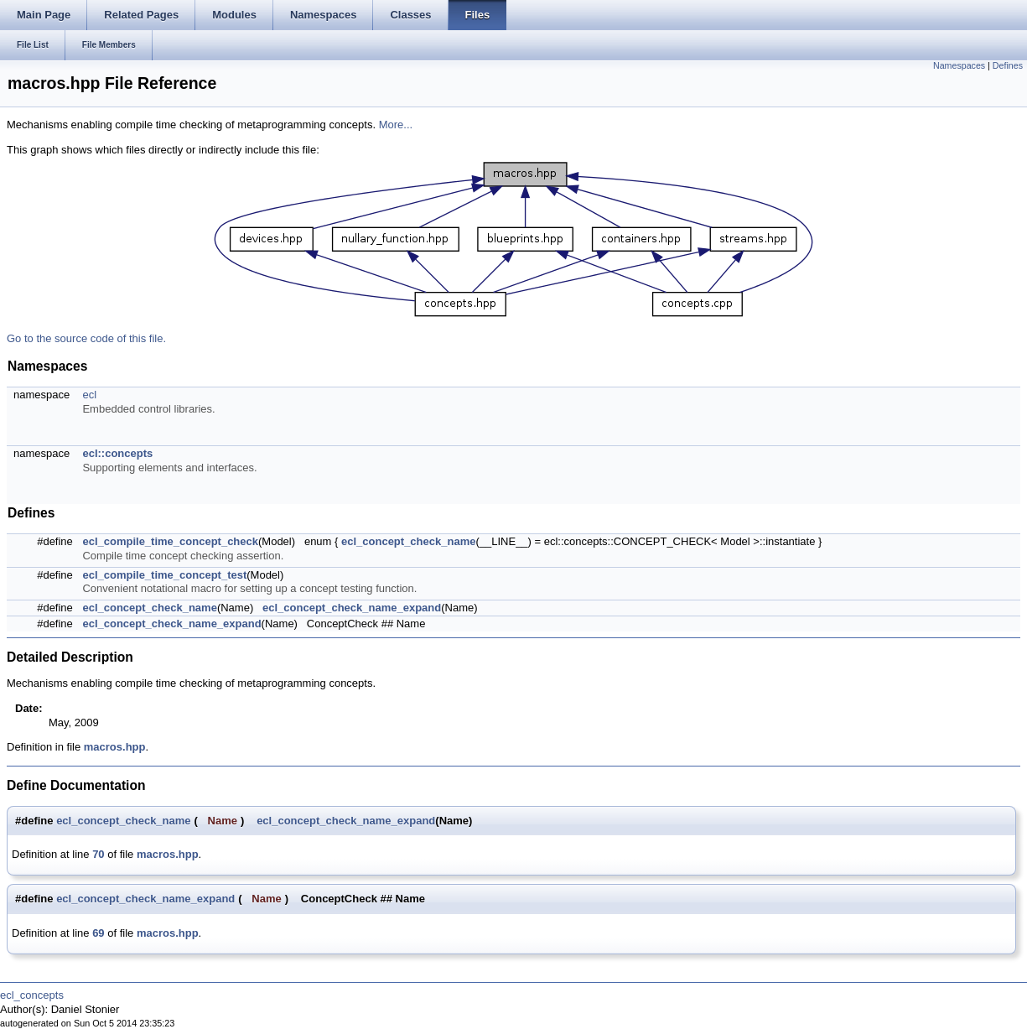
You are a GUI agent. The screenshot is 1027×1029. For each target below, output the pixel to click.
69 (98, 933)
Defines (1008, 65)
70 (98, 854)
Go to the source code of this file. (86, 338)
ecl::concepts (117, 453)
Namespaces (959, 65)
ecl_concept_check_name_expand (351, 607)
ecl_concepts (32, 995)
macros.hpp (115, 747)
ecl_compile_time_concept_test (164, 575)
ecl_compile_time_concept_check (170, 541)
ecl (89, 394)
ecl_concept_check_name (408, 541)
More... (395, 124)
